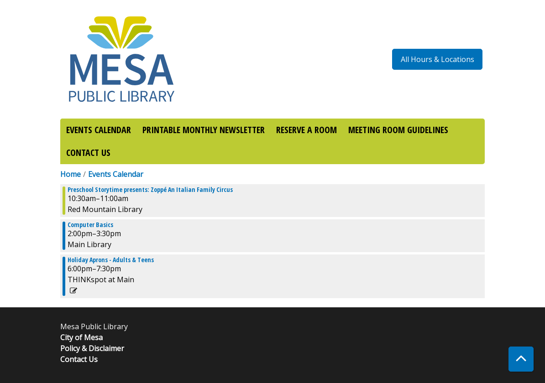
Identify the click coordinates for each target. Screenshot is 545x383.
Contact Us (79, 359)
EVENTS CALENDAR (98, 130)
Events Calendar (115, 174)
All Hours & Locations (437, 59)
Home (70, 174)
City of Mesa (81, 337)
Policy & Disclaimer (92, 348)
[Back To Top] (521, 359)
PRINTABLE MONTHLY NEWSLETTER (203, 130)
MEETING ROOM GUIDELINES (398, 130)
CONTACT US (88, 152)
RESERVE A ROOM (306, 130)
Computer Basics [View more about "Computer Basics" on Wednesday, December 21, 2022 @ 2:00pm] (90, 225)
